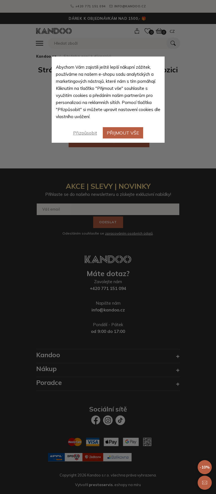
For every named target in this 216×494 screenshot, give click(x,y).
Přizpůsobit (85, 133)
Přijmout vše (123, 133)
